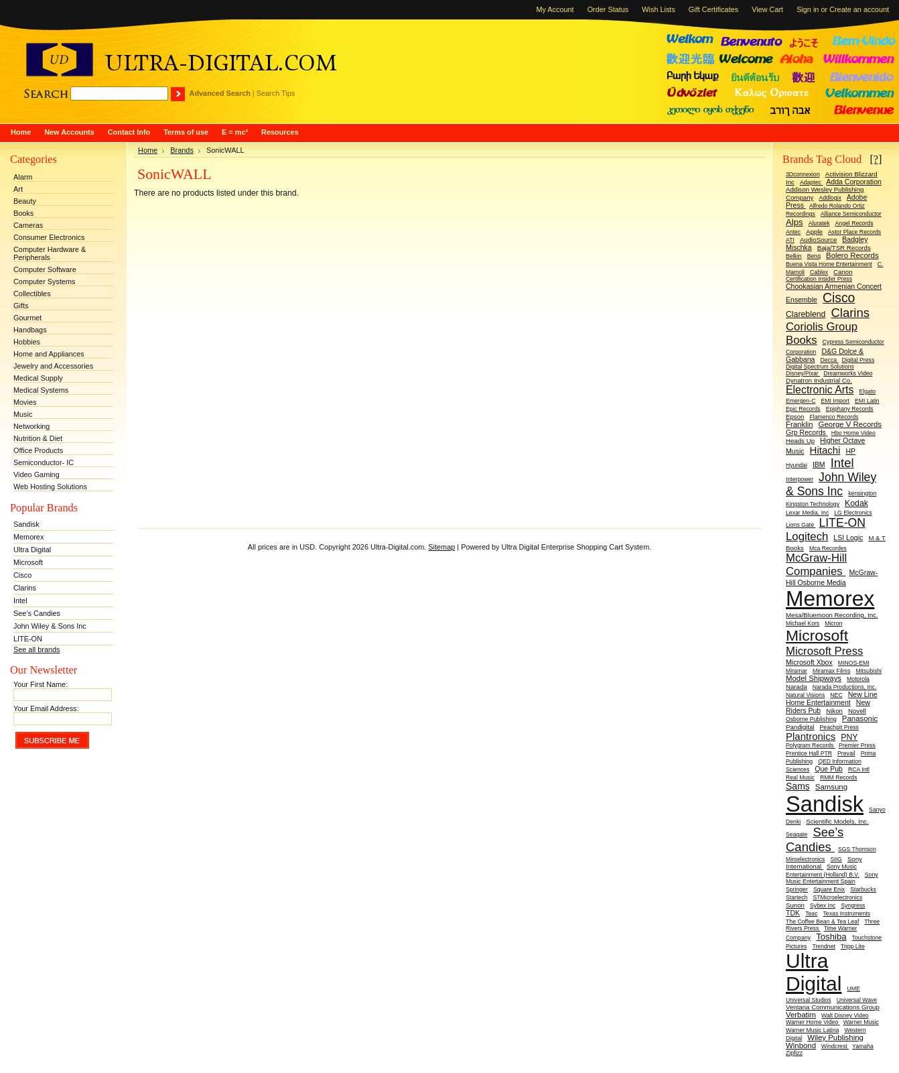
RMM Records (838, 777)
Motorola (858, 679)
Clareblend (805, 314)
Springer (797, 889)
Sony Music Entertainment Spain (832, 878)
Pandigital (800, 727)
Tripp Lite (853, 946)
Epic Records (803, 408)
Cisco (22, 575)
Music (22, 414)
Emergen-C (800, 400)
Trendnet (823, 946)
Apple (814, 231)
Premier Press (857, 745)
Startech (796, 897)
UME (853, 988)
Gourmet (27, 318)
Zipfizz (794, 1053)
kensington (862, 493)
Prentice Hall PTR (809, 753)
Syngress (853, 905)
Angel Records (854, 223)
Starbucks (863, 889)
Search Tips (276, 93)
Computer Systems (44, 281)
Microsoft (28, 562)
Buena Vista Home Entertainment (829, 264)
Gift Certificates (713, 9)
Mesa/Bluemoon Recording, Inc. (832, 615)
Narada (796, 686)
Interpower (799, 479)
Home (147, 150)
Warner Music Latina (812, 1030)
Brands (182, 150)
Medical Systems (40, 390)
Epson (795, 416)
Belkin (794, 256)
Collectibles (32, 294)
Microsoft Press (824, 651)
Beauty (24, 201)
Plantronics (810, 736)
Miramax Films (831, 671)
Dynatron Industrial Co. (819, 380)
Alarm (22, 177)
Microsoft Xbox (809, 662)
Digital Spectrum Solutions (820, 366)
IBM (819, 464)
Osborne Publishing (811, 719)
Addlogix (830, 197)
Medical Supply (38, 378)
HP (850, 451)
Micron (833, 623)
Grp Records (807, 432)
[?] (876, 159)
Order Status (608, 9)
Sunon (795, 905)
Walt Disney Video (845, 1015)
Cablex (819, 272)
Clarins (24, 588)
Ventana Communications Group (833, 1007)
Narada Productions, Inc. (845, 687)
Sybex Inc (822, 905)
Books (23, 213)
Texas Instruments (847, 913)
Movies (24, 402)
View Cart (767, 9)
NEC (836, 695)
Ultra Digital (32, 550)
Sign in (808, 9)
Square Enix (829, 889)
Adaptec (811, 182)
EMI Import (835, 400)
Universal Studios (808, 1000)
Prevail (846, 753)
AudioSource (818, 239)
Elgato (867, 391)
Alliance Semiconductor (851, 213)
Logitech (807, 536)
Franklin (799, 424)
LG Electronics (853, 512)
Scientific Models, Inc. (837, 821)
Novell (857, 710)
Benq (814, 256)
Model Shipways (813, 678)
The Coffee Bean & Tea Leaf (822, 921)
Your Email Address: (46, 708)
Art (18, 189)
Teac (811, 913)
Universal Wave (857, 1000)
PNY (849, 737)
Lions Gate (800, 524)
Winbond (801, 1046)
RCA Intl (859, 769)
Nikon (834, 710)
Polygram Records (810, 745)
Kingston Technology (812, 504)
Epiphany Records (850, 408)
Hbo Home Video (853, 433)
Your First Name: (40, 684)
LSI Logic (848, 537)
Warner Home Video (813, 1022)
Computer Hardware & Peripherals (49, 253)
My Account (554, 9)
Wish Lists (658, 9)
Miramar (796, 671)
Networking (31, 426)
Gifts (20, 306)
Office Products (38, 450)
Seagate (796, 834)
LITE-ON (27, 639)
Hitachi (825, 450)
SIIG (835, 859)
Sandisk (26, 524)
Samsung (831, 787)
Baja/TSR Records (844, 247)
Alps (794, 222)
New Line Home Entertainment (832, 698)
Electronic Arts (819, 389)
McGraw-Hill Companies (816, 565)
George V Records (850, 424)
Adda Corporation (854, 182)
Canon (843, 271)
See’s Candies (36, 613)
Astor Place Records (854, 232)
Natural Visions (805, 695)
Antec (793, 232)
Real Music (800, 777)
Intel (20, 600)
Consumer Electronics (48, 237)
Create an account (859, 9)
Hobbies (26, 342)
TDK (793, 913)
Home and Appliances (48, 354)
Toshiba (831, 937)
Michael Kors (802, 623)
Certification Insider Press (819, 278)
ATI (790, 240)
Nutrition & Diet (37, 438)
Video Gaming (36, 474)
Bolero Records (852, 255)
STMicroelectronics (837, 897)
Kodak (856, 503)
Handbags (30, 330)
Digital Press (857, 360)
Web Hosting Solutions (50, 487)
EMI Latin (867, 400)
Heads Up (800, 440)
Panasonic (860, 718)
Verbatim (801, 1015)
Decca (829, 360)
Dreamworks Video (847, 373)
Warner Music (861, 1022)
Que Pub (829, 769)
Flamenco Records (833, 417)
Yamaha (863, 1046)
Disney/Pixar (803, 373)
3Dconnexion (803, 174)
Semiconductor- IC (43, 462)
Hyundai (796, 465)
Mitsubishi (868, 671)
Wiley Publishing (835, 1037)
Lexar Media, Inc (807, 512)
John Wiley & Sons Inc (49, 626)
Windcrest (835, 1046)
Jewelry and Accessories (53, 366)
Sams (798, 786)
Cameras (28, 225)
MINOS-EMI (854, 662)
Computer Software (44, 269)
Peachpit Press (839, 727)
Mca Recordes (828, 548)
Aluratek (819, 223)
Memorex (28, 537)
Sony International (824, 862)
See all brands (36, 649)
